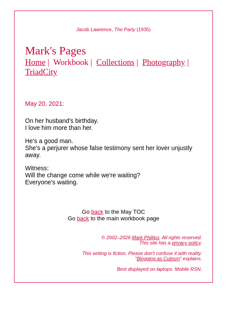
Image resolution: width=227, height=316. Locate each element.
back (97, 211)
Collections (115, 62)
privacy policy (186, 242)
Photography (164, 62)
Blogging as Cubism (158, 258)
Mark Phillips (145, 237)
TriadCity (41, 71)
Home (35, 62)
